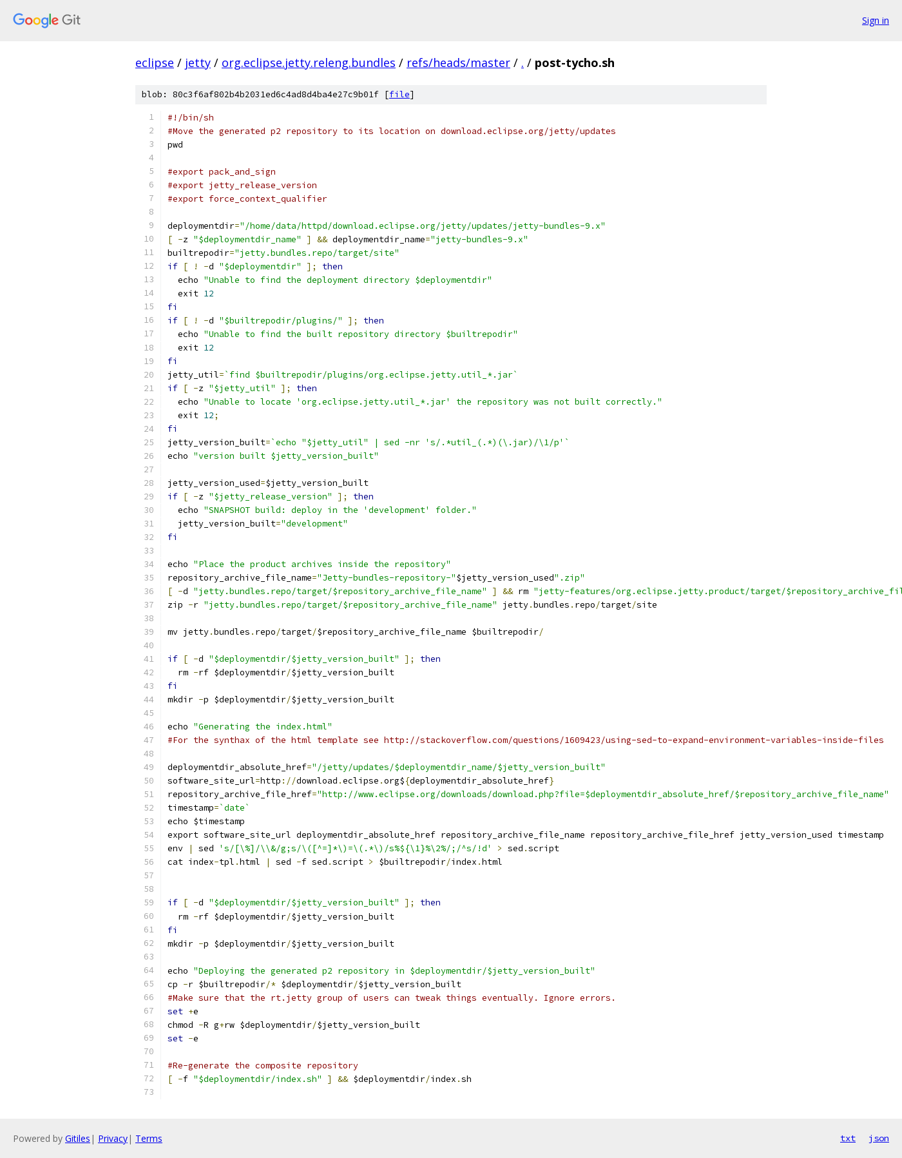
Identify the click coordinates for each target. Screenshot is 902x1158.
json (878, 1138)
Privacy (113, 1138)
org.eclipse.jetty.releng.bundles (309, 62)
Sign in (875, 20)
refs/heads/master (458, 62)
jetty (198, 62)
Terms (148, 1138)
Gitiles (77, 1138)
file (399, 94)
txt (848, 1138)
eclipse (154, 62)
